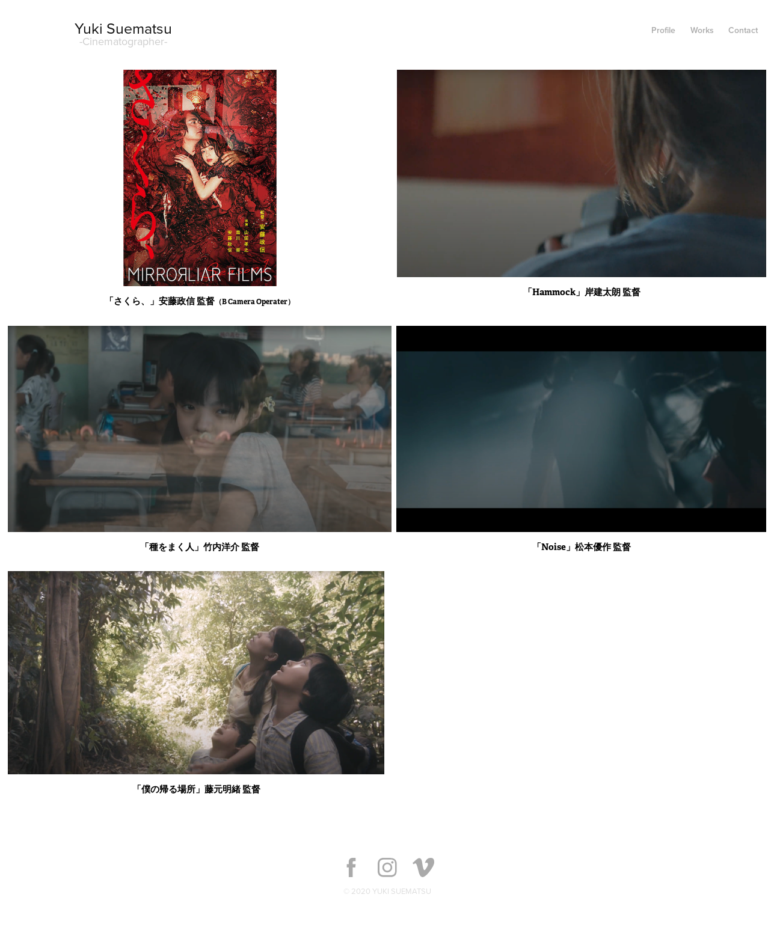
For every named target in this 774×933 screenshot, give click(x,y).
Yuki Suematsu (123, 27)
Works (702, 30)
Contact (743, 30)
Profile (663, 30)
